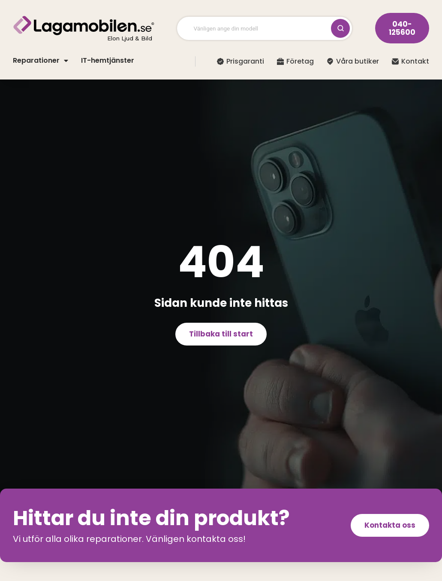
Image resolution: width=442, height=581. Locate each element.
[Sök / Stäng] (340, 28)
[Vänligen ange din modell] (258, 28)
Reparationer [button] (40, 60)
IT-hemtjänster (107, 60)
